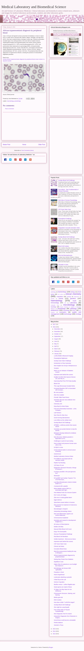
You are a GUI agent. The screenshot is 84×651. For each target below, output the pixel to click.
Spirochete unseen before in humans (64, 502)
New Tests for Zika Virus (60, 415)
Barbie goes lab (58, 597)
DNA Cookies (57, 600)
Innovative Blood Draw (60, 549)
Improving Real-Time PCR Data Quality (65, 381)
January (56, 353)
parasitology (17, 101)
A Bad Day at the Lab (60, 579)
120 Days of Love (59, 465)
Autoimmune (57, 454)
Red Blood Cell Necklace (61, 536)
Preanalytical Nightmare (60, 358)
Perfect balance (58, 622)
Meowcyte (57, 475)
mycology (53, 307)
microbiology (69, 305)
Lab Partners (57, 412)
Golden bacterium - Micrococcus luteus (65, 539)
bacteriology (62, 292)
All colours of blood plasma (61, 524)
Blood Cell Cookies (63, 246)
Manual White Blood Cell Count (63, 529)
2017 (54, 324)
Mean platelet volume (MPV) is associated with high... (62, 489)
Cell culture (60, 294)
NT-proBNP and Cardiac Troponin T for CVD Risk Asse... (65, 478)
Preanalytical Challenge (65, 218)
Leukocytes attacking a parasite (63, 577)
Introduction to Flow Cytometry (62, 363)
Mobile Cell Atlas (58, 526)
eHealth (52, 298)
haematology (10, 101)
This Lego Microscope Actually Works (64, 386)
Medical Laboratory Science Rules (63, 456)
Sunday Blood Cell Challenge (66, 180)
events (61, 298)
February (57, 351)
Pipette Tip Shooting (59, 462)
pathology (73, 308)
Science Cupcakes (59, 582)
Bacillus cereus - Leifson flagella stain (64, 584)
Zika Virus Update (59, 395)
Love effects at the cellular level (63, 420)
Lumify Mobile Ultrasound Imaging (63, 356)
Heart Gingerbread (59, 574)
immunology (55, 303)
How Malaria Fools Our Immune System (65, 492)
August (56, 339)
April (55, 346)
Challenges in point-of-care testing (63, 441)
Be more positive (58, 392)
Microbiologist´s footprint (61, 509)
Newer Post (6, 144)
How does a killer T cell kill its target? (64, 602)
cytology (69, 296)
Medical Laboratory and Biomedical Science (33, 7)
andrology (53, 292)
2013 (54, 633)
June (55, 341)
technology (67, 314)
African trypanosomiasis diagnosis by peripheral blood (64, 556)
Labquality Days (55, 305)
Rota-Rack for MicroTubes (61, 406)
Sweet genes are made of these (63, 587)
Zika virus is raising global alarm (63, 497)
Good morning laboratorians (62, 417)
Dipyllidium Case (58, 561)
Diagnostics (76, 296)
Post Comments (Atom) (27, 150)
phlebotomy (55, 310)
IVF (65, 302)
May (55, 344)
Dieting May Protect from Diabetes (63, 559)
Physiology (66, 310)
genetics (73, 298)
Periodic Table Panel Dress (61, 397)
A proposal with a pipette (61, 486)
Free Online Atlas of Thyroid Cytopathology (62, 610)
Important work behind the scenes (63, 374)
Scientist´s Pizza (58, 625)
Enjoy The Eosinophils (60, 531)
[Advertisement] (24, 126)
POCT (74, 310)
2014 (54, 631)
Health (74, 301)
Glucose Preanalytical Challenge (63, 534)
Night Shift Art (58, 500)
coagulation (60, 296)
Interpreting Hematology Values (63, 511)
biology (73, 292)
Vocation (56, 368)
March (56, 348)
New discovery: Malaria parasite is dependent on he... (63, 437)
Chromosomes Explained (61, 517)
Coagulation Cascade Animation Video (69, 228)
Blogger (51, 647)
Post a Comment (9, 108)
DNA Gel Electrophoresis (65, 255)
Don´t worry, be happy (60, 495)
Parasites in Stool (59, 572)
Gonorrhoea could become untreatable (65, 620)
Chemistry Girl (58, 403)
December (57, 329)
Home (24, 144)
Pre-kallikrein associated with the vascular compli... (63, 459)
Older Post (41, 144)
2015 (54, 629)
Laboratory (73, 303)
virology (78, 314)
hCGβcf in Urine (58, 447)
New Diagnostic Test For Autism (63, 613)
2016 (54, 327)
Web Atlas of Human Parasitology (67, 200)
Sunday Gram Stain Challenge (62, 360)
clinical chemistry (73, 294)
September (57, 336)
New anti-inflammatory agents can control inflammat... (63, 514)
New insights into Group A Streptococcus (65, 365)
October (56, 334)
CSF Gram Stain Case (64, 209)
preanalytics (63, 312)
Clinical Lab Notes (59, 546)
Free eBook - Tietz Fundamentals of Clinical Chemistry (68, 190)
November (57, 331)
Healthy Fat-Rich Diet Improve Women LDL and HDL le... (65, 377)
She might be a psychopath (61, 607)
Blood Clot (57, 383)
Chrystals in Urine (63, 264)
